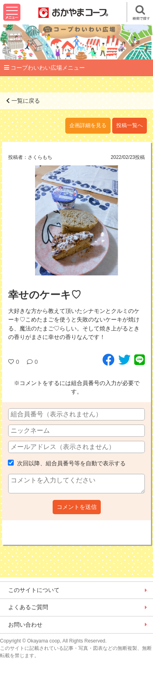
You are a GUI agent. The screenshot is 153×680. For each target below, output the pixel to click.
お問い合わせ (25, 624)
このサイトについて (34, 590)
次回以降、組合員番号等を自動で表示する (67, 463)
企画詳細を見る (87, 125)
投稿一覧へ (129, 125)
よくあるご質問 (28, 607)
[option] (76, 220)
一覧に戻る (23, 100)
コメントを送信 (77, 507)
